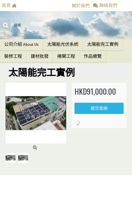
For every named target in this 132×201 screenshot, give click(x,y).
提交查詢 (99, 108)
